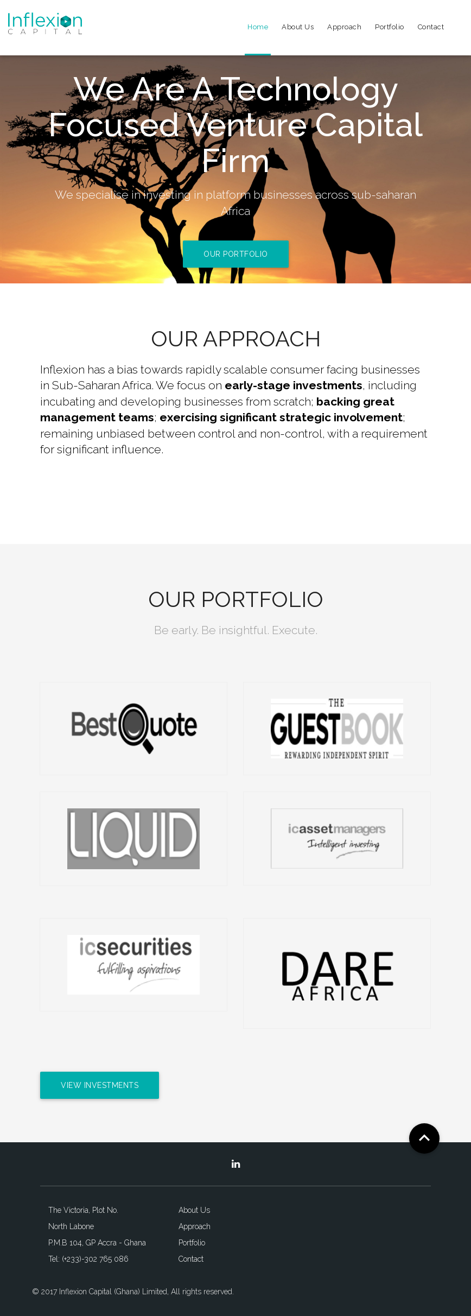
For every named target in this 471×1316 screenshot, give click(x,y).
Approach (344, 27)
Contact (431, 27)
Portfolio (389, 27)
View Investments (99, 1085)
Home (257, 27)
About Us (298, 27)
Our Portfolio (235, 254)
